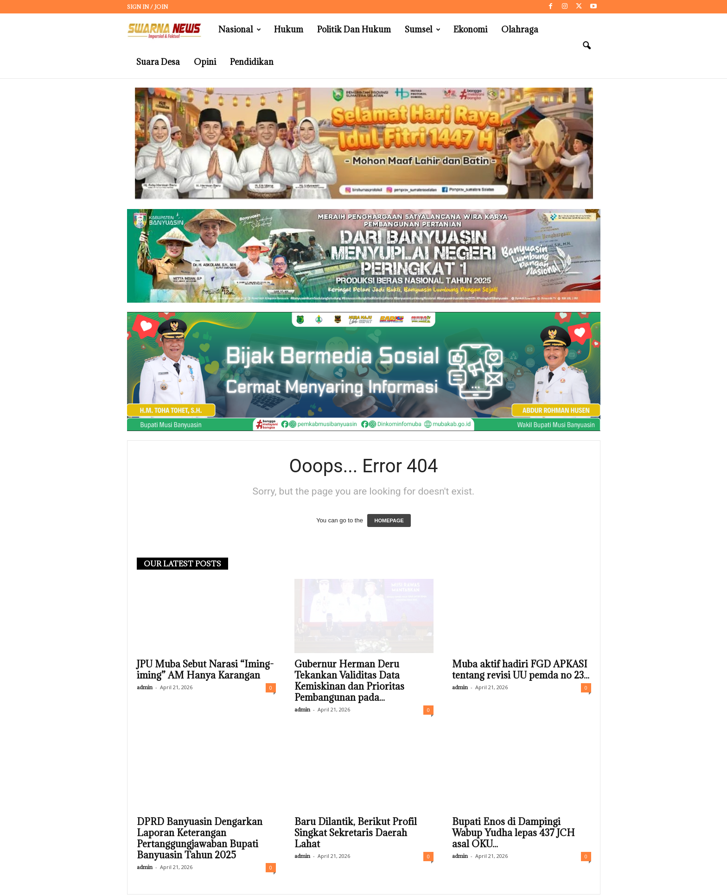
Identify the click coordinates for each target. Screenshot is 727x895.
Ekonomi (470, 29)
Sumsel (422, 29)
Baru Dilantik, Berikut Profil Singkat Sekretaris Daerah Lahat (355, 833)
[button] (586, 46)
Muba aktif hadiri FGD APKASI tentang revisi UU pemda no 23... (520, 670)
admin (145, 687)
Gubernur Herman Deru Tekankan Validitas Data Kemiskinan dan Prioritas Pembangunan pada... (349, 681)
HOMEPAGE (388, 521)
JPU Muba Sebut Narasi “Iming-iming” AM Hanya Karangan (205, 670)
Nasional (239, 29)
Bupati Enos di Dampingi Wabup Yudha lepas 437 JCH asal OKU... (513, 833)
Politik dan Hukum (354, 29)
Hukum (288, 29)
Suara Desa (158, 62)
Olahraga (519, 29)
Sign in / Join (147, 6)
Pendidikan (252, 62)
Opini (205, 62)
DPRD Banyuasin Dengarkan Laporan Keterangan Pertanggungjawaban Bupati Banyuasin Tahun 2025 (199, 839)
